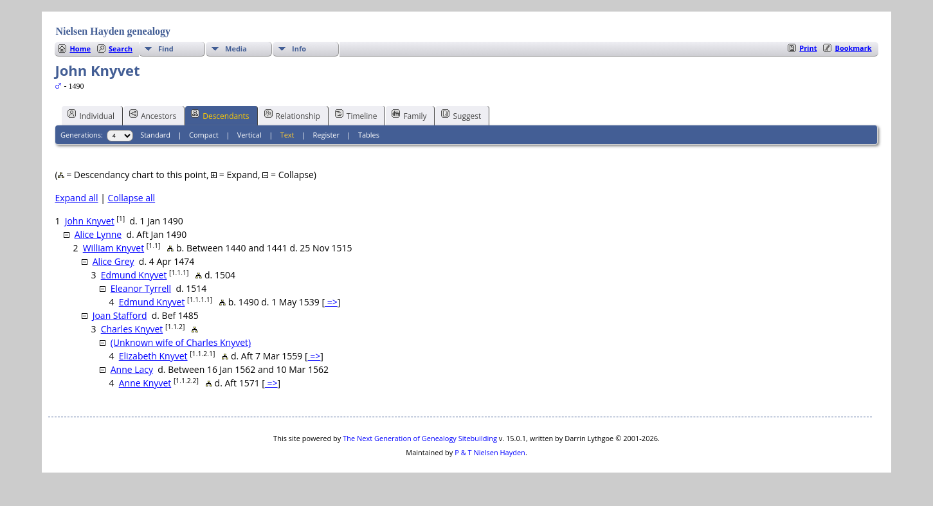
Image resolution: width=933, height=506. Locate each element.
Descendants (220, 115)
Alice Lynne (98, 234)
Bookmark (853, 48)
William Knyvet (113, 248)
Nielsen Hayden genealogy (112, 31)
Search (120, 48)
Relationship (292, 115)
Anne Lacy (132, 369)
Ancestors (152, 115)
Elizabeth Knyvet (153, 356)
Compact (204, 135)
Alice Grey (113, 261)
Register (326, 135)
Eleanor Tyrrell (141, 288)
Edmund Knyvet (134, 275)
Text (287, 135)
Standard (155, 135)
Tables (368, 135)
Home (80, 48)
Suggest (461, 115)
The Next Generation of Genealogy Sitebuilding (420, 438)
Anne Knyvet (145, 383)
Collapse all (131, 198)
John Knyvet (89, 221)
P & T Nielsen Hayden (490, 452)
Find (166, 48)
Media (236, 48)
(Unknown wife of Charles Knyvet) (181, 342)
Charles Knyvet (132, 329)
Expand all (76, 198)
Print (808, 48)
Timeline (356, 115)
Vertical (249, 135)
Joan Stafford (120, 315)
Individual (91, 115)
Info (299, 48)
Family (409, 115)
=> (331, 302)
